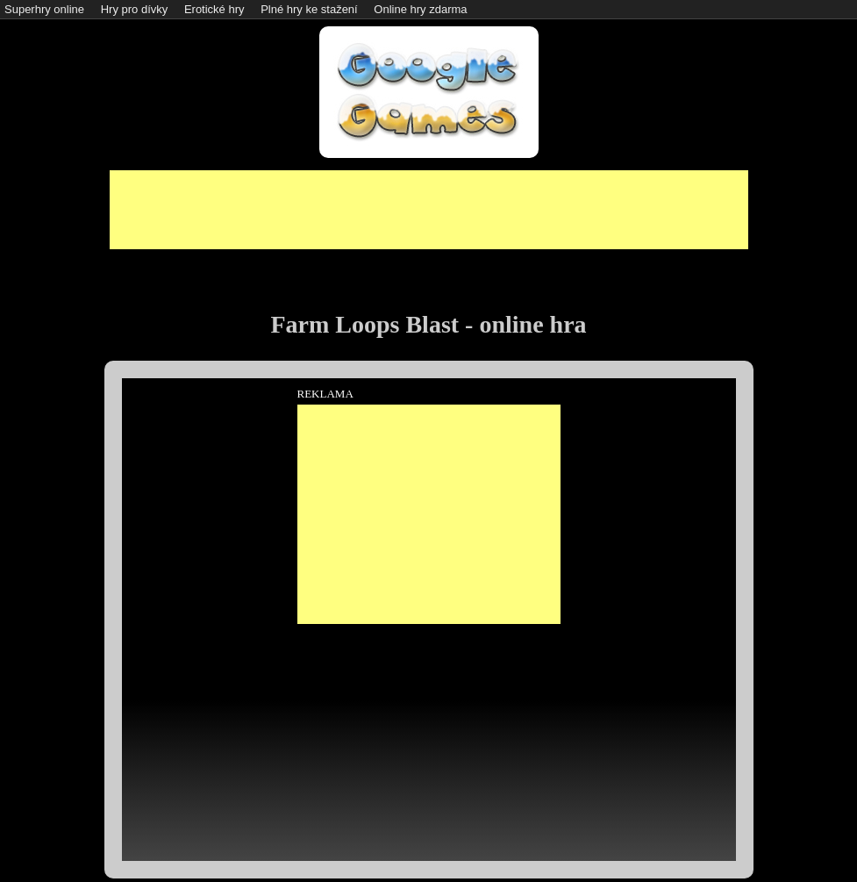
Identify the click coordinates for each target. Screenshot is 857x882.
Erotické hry (214, 9)
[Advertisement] (429, 209)
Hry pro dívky (134, 9)
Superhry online (44, 9)
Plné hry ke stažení (309, 9)
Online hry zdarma (420, 9)
